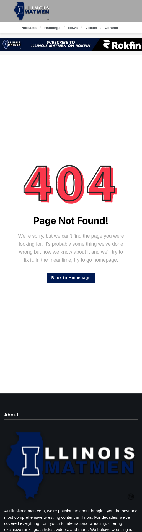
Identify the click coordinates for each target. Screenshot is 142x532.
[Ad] (71, 44)
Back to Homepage (71, 278)
